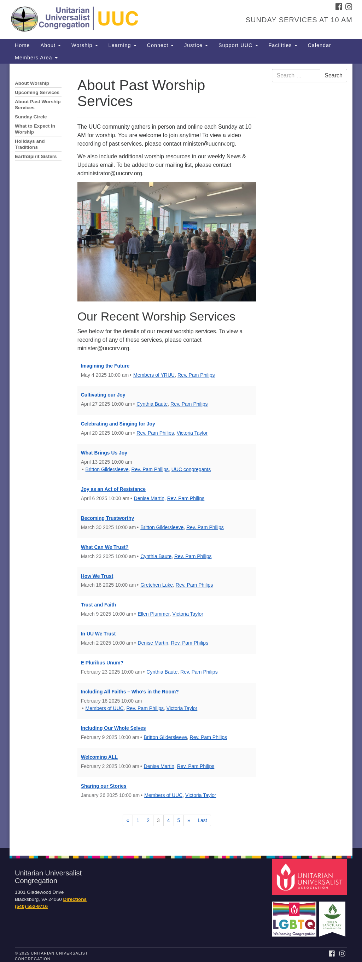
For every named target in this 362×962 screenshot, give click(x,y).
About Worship (32, 83)
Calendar (319, 45)
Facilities (283, 45)
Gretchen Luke (156, 585)
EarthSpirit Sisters (36, 156)
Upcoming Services (37, 92)
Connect (160, 45)
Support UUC (238, 45)
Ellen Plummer (153, 614)
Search (334, 75)
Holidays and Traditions (30, 144)
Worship (84, 45)
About (50, 45)
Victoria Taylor (192, 433)
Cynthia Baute (152, 404)
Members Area (36, 57)
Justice (196, 45)
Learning (122, 45)
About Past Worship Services (38, 104)
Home (22, 45)
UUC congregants (191, 469)
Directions (75, 899)
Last (202, 820)
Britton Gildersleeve (107, 469)
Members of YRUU (154, 375)
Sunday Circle (31, 116)
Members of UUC (105, 708)
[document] (181, 456)
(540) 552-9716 (31, 906)
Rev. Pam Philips (196, 375)
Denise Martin (149, 498)
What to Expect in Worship (35, 129)
